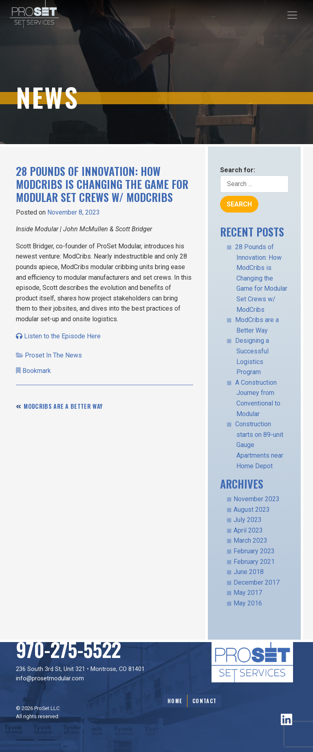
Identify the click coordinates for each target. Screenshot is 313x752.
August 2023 (252, 509)
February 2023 (254, 551)
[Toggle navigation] (292, 15)
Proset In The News (53, 355)
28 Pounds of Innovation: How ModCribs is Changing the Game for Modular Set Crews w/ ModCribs (261, 278)
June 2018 (249, 572)
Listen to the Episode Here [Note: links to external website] (58, 336)
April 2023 (248, 530)
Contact (204, 701)
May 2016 (248, 603)
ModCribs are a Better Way (63, 406)
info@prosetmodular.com (50, 678)
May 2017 (248, 592)
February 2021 (254, 562)
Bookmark (36, 371)
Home (175, 701)
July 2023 (248, 520)
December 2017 (257, 582)
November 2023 (257, 499)
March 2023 (250, 540)
